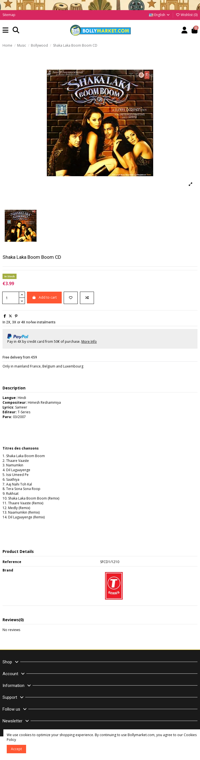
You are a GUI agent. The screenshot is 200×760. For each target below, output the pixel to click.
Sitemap (9, 14)
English (159, 14)
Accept (16, 749)
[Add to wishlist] (71, 298)
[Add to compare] (87, 298)
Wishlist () (186, 14)
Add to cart (44, 297)
